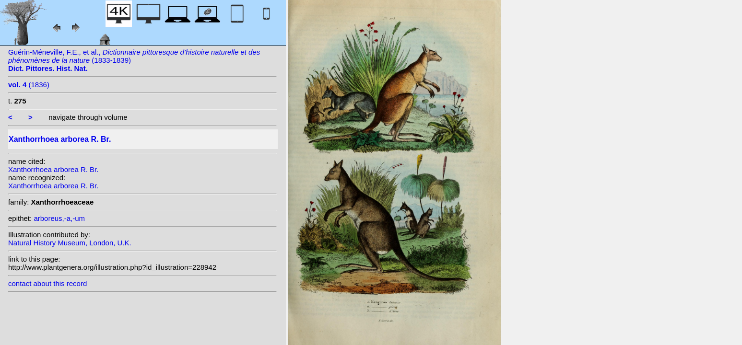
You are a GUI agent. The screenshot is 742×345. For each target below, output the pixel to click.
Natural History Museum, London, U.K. (69, 243)
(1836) (28, 84)
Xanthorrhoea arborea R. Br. (53, 169)
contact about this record (47, 283)
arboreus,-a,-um (59, 218)
